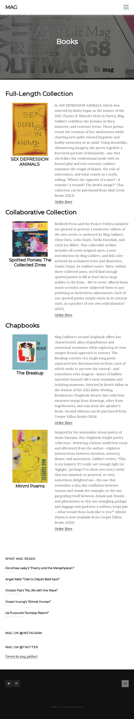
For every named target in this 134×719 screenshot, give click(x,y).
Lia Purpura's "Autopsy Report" (27, 613)
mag (11, 7)
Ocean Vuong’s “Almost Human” (28, 601)
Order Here (63, 202)
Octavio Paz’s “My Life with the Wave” (31, 590)
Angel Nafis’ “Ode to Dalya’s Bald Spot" (32, 579)
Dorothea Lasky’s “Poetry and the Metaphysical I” (39, 568)
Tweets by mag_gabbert (21, 656)
